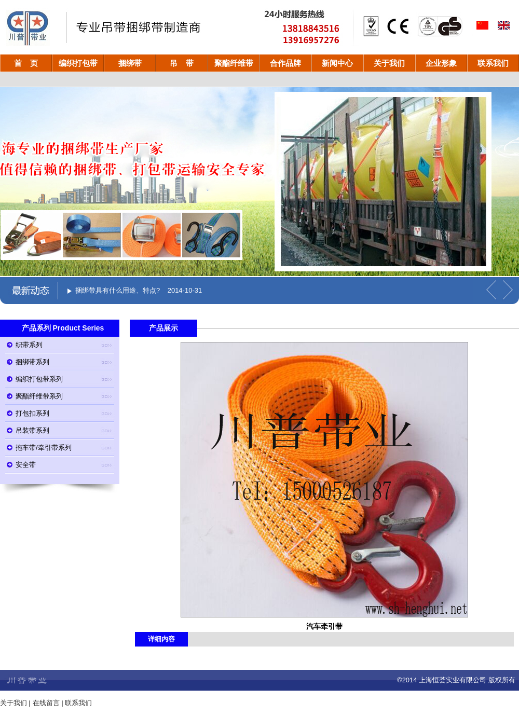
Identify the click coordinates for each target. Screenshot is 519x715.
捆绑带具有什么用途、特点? (117, 290)
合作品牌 (285, 63)
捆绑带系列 (32, 362)
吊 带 (182, 63)
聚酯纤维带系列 (39, 396)
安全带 (26, 465)
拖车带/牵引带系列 (44, 447)
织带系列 (29, 345)
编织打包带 (78, 63)
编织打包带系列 (39, 379)
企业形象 (441, 63)
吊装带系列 (32, 430)
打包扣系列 (32, 413)
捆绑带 (130, 63)
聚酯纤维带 (233, 63)
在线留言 (46, 703)
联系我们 (493, 63)
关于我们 (389, 63)
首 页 (26, 63)
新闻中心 (337, 63)
